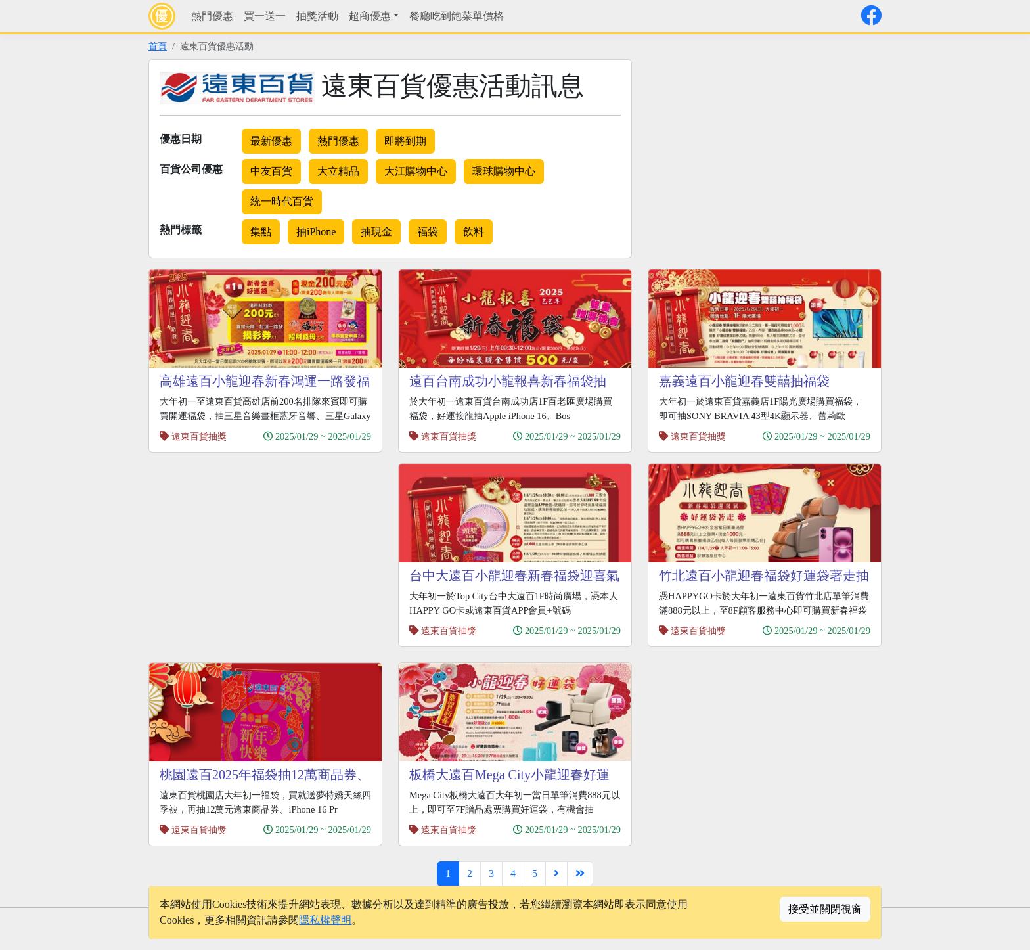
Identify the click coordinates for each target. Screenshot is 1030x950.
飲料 (473, 231)
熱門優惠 (212, 16)
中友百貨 (271, 171)
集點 (260, 231)
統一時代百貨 (281, 201)
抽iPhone (316, 231)
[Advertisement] (758, 151)
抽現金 (376, 231)
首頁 (157, 46)
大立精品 (338, 171)
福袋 (427, 231)
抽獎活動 (317, 16)
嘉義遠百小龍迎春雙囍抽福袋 (744, 381)
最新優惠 (271, 141)
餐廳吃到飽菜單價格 (456, 16)
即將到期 (405, 141)
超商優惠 (370, 16)
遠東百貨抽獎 (199, 436)
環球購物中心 (503, 171)
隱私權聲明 (325, 920)
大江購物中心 (415, 171)
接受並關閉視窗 (825, 909)
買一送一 (265, 16)
